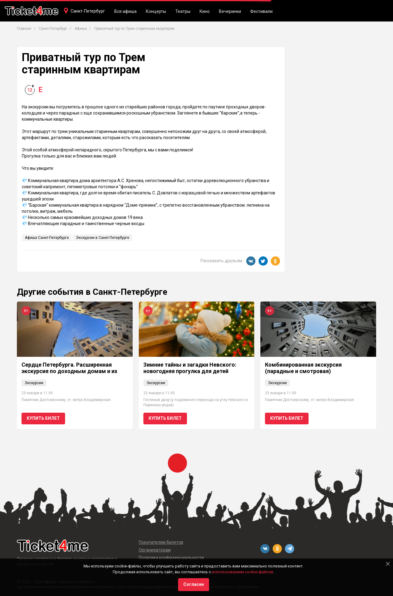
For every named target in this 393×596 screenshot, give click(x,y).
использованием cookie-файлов (242, 572)
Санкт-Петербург (88, 11)
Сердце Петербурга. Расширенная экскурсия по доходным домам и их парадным (69, 371)
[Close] (388, 564)
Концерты (156, 11)
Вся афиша (125, 11)
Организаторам (155, 549)
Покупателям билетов (161, 542)
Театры (182, 11)
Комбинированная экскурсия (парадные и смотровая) (303, 368)
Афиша (81, 28)
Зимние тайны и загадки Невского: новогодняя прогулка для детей (189, 368)
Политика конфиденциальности (171, 557)
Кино (205, 11)
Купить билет (43, 418)
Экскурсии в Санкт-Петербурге (102, 238)
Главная (24, 28)
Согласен (193, 584)
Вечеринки (230, 11)
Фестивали (261, 11)
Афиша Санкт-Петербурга (47, 238)
